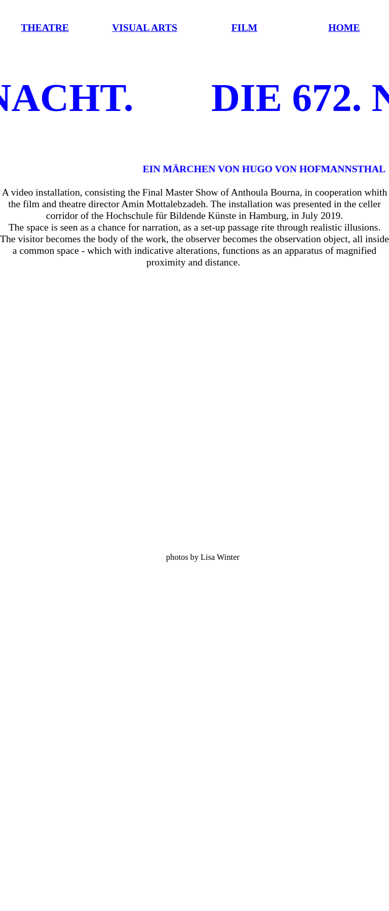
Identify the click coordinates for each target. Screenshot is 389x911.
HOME (344, 27)
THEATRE (45, 27)
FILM (244, 27)
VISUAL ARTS (144, 27)
